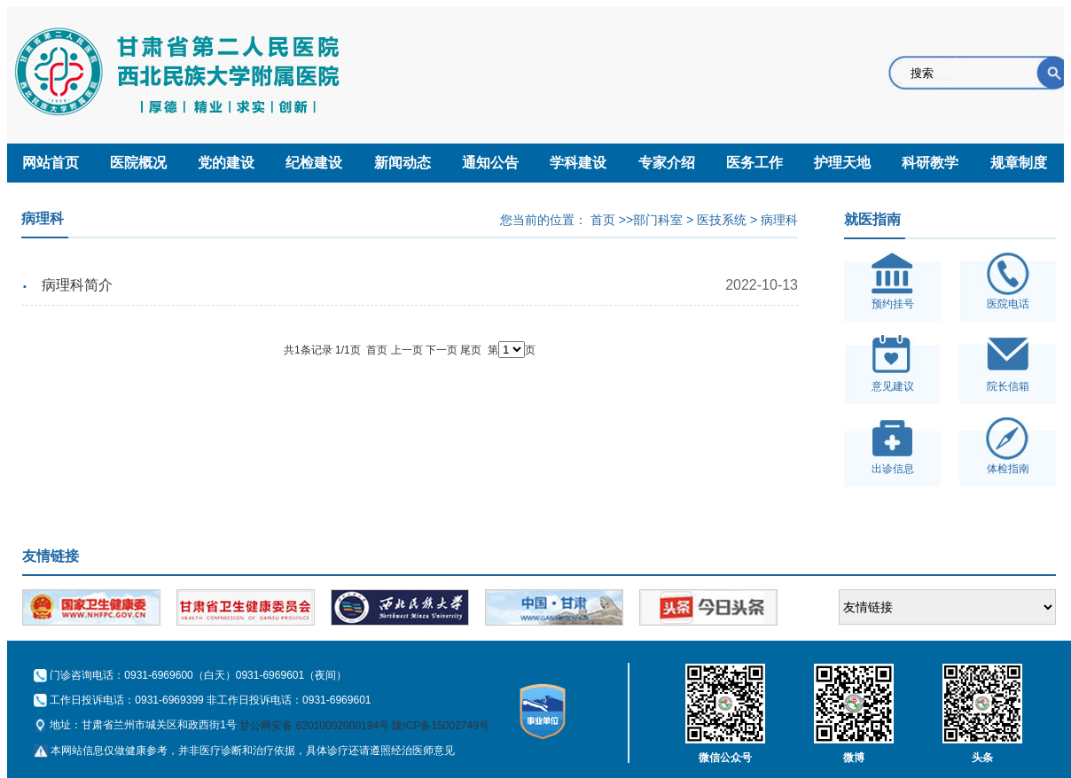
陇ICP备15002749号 (440, 726)
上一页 (407, 350)
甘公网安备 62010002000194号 (314, 726)
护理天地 (842, 162)
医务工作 (754, 162)
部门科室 (658, 220)
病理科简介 (77, 284)
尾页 (470, 350)
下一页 (441, 350)
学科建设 (578, 162)
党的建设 (226, 162)
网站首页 (50, 162)
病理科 (779, 220)
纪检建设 (313, 162)
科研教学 (930, 162)
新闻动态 (402, 162)
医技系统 (722, 220)
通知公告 (490, 162)
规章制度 (1018, 162)
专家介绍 (666, 162)
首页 (602, 220)
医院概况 (138, 162)
